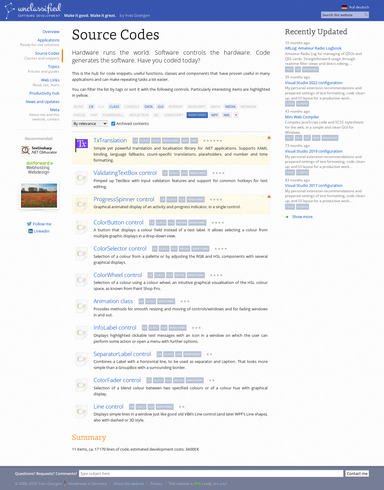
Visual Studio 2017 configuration (314, 185)
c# (91, 106)
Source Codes (38, 55)
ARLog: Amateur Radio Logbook (313, 48)
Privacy (156, 483)
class (114, 106)
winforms (197, 115)
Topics (38, 69)
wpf (214, 115)
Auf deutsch (355, 7)
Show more (302, 216)
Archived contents (130, 123)
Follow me (39, 224)
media (230, 106)
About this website (128, 483)
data (149, 106)
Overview (51, 31)
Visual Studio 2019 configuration (314, 151)
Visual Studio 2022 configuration (314, 82)
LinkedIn (39, 231)
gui (161, 106)
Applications (38, 42)
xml (227, 115)
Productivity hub (44, 93)
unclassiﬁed (39, 8)
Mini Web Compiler (302, 117)
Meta (38, 114)
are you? (220, 483)
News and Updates (42, 101)
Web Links (38, 82)
